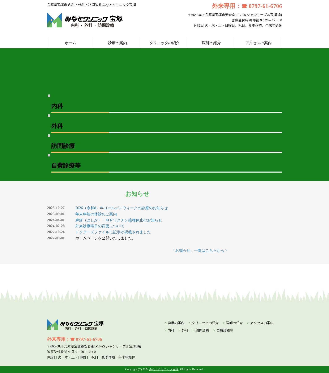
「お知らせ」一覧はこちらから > (199, 250)
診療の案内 (117, 43)
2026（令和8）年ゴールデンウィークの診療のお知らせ (121, 208)
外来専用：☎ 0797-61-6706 (247, 6)
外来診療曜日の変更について (99, 226)
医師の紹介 (211, 43)
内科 (171, 330)
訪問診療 (202, 330)
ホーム (70, 43)
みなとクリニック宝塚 (164, 369)
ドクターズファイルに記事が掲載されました (113, 232)
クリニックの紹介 (164, 43)
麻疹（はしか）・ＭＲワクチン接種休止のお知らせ (118, 220)
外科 (185, 330)
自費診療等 (225, 330)
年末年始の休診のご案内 (96, 214)
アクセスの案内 (258, 43)
